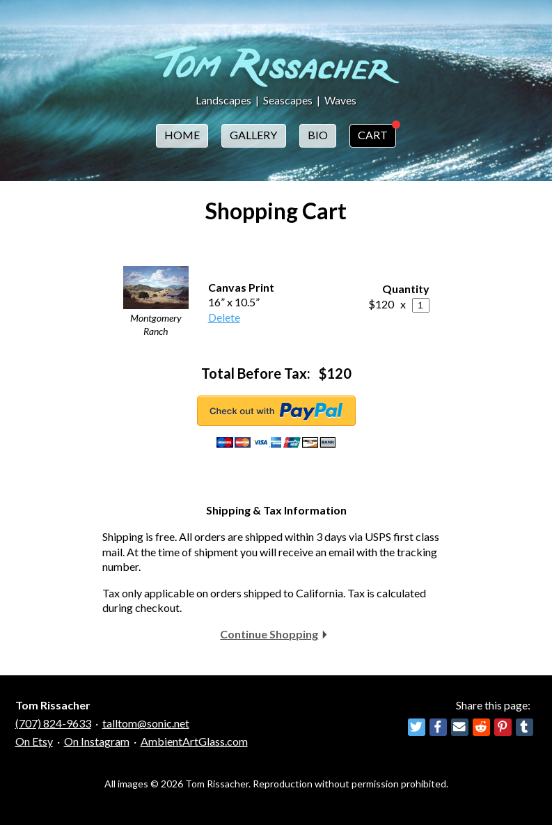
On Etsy (34, 741)
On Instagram (96, 741)
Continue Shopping (269, 634)
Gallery (253, 134)
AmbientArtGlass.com (194, 741)
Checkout (276, 410)
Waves (340, 100)
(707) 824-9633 (53, 723)
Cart (373, 134)
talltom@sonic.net (145, 723)
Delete (224, 317)
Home (182, 134)
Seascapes (288, 100)
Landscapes (223, 100)
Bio (318, 134)
